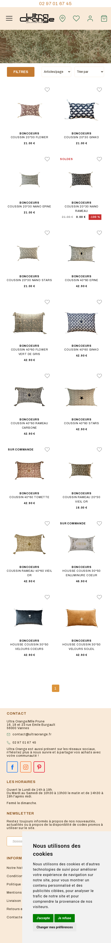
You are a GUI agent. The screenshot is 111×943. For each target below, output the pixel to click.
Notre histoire (18, 868)
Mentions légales (20, 892)
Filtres (20, 72)
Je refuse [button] (64, 918)
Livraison (14, 900)
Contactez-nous (20, 917)
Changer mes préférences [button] (54, 927)
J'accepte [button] (43, 918)
